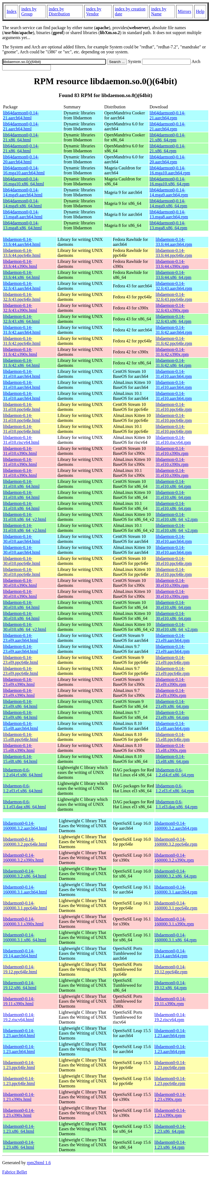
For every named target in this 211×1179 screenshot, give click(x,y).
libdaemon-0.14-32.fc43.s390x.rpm (172, 308)
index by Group (29, 11)
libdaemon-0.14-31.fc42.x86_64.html (21, 363)
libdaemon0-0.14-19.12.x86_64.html (19, 985)
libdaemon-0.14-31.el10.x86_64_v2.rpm (177, 517)
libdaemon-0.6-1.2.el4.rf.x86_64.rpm (175, 772)
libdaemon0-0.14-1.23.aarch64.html (19, 1033)
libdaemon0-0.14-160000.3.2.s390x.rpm (174, 857)
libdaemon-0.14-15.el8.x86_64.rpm (172, 759)
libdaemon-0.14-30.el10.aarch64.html (21, 539)
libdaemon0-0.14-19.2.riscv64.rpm (170, 1017)
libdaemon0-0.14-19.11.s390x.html (18, 1001)
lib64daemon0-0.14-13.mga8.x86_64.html (22, 225)
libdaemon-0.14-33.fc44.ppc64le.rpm (174, 253)
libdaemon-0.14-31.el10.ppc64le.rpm (174, 407)
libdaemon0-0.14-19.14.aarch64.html (20, 953)
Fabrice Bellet (14, 1172)
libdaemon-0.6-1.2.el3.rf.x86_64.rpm (175, 788)
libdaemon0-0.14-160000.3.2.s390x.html (23, 857)
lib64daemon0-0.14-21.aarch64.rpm (167, 115)
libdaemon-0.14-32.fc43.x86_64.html (21, 319)
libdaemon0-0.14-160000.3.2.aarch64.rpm (175, 826)
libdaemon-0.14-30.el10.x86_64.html (21, 605)
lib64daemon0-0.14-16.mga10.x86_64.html (23, 181)
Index (11, 11)
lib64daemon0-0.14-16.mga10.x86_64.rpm (169, 181)
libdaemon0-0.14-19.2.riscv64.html (18, 1017)
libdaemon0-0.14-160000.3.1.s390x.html (23, 921)
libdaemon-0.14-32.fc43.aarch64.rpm (174, 286)
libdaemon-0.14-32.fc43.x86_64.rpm (173, 319)
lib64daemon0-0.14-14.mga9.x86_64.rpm (168, 203)
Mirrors (184, 11)
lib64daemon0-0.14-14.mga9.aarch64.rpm (168, 192)
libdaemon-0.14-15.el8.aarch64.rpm (173, 726)
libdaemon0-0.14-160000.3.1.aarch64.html (25, 889)
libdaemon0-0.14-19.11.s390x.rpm (170, 1001)
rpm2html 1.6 (39, 1162)
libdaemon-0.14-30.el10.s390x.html (20, 583)
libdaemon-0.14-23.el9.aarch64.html (20, 638)
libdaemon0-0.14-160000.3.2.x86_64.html (24, 873)
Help (200, 11)
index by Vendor (93, 11)
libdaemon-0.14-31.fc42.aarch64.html (21, 330)
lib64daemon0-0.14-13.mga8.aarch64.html (23, 214)
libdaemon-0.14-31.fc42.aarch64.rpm (174, 330)
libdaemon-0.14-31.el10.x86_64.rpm (173, 484)
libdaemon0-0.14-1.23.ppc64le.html (19, 1065)
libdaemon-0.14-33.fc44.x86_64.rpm (173, 275)
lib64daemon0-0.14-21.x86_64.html (21, 137)
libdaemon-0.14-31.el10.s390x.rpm (172, 451)
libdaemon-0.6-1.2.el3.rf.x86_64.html (23, 788)
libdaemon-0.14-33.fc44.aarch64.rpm (174, 242)
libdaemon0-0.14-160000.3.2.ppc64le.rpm (175, 842)
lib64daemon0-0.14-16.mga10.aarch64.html (24, 170)
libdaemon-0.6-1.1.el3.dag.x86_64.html (24, 804)
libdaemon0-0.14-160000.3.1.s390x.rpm (174, 921)
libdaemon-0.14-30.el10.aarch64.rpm (174, 539)
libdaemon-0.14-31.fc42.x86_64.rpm (173, 363)
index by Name (158, 11)
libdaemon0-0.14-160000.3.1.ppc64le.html (25, 905)
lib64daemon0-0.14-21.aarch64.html (21, 115)
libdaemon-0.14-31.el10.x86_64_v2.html (24, 517)
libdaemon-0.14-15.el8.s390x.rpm (171, 748)
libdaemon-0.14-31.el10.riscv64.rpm (173, 440)
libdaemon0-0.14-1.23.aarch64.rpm (170, 1033)
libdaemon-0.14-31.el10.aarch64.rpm (174, 374)
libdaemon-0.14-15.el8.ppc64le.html (20, 737)
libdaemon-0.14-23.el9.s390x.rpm (171, 682)
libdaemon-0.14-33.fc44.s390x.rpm (172, 264)
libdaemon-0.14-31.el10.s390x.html (20, 451)
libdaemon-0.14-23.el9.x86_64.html (20, 704)
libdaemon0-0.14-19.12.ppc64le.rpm (170, 969)
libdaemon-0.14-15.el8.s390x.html (19, 748)
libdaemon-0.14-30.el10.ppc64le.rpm (174, 561)
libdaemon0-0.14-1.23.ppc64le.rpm (170, 1065)
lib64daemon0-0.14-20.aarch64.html (21, 159)
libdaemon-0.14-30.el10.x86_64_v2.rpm (177, 627)
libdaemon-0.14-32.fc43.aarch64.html (21, 286)
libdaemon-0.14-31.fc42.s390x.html (20, 352)
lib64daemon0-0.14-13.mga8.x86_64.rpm (168, 225)
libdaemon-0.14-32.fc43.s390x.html (20, 308)
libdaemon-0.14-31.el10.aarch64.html (21, 374)
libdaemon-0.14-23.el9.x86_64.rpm (172, 704)
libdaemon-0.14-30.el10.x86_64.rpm (173, 605)
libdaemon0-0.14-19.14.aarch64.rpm (170, 953)
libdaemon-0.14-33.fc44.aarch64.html (21, 242)
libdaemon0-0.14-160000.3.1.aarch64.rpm (175, 889)
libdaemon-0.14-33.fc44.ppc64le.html (21, 253)
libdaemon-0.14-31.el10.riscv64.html (21, 440)
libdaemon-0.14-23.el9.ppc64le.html (20, 660)
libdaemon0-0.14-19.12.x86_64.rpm (170, 985)
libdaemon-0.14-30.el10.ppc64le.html (21, 561)
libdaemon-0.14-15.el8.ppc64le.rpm (173, 737)
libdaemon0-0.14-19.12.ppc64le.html (20, 969)
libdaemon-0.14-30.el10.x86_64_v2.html (24, 627)
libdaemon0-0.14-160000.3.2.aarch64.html (25, 826)
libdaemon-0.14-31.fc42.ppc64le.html (21, 341)
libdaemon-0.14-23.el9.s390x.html (19, 682)
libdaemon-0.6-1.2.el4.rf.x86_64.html (23, 772)
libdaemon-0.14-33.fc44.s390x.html (20, 264)
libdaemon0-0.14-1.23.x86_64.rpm (170, 1129)
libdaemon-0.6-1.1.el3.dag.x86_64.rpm (176, 804)
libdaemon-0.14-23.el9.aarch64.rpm (173, 638)
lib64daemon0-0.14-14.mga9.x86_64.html (22, 203)
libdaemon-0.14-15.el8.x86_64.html (20, 759)
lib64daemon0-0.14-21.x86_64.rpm (167, 137)
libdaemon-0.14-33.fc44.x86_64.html (21, 275)
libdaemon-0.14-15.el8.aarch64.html (20, 726)
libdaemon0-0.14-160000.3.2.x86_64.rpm (175, 873)
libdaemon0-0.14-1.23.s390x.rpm (170, 1097)
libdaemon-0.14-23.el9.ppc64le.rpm (173, 660)
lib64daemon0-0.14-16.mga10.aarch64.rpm (169, 170)
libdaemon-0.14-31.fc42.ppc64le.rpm (174, 341)
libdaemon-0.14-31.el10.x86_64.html (21, 484)
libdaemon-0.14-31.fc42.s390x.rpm (172, 352)
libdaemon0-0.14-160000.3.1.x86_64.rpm (175, 937)
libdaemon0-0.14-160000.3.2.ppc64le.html (25, 842)
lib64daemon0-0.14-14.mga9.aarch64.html (23, 192)
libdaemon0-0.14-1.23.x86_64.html (18, 1129)
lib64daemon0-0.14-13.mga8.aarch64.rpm (168, 214)
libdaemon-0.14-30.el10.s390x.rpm (172, 583)
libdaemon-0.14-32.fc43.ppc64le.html (21, 297)
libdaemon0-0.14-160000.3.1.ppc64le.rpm (175, 905)
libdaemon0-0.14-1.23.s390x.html (18, 1097)
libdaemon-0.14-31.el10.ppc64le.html (21, 407)
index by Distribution (59, 11)
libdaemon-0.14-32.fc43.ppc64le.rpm (174, 297)
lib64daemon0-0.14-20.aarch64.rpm (167, 159)
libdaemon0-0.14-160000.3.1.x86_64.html (24, 937)
